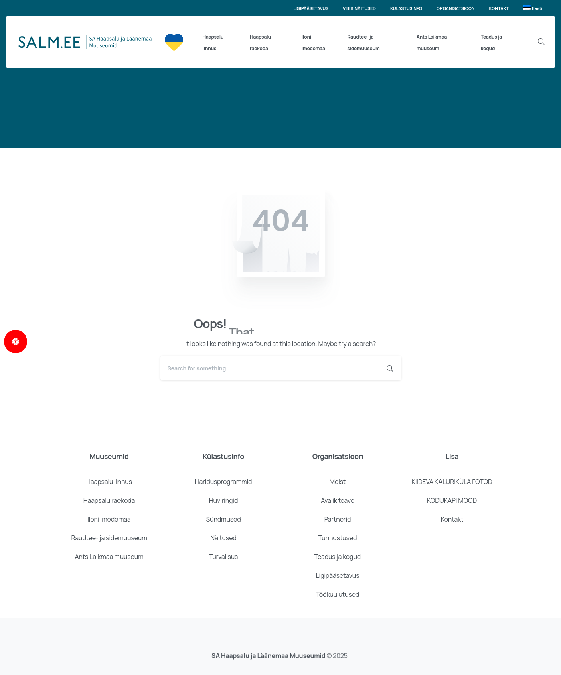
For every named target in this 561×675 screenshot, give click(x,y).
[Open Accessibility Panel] (15, 341)
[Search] (269, 368)
